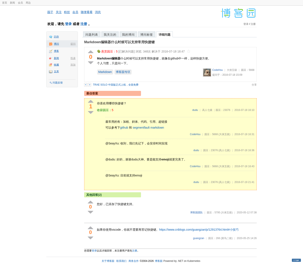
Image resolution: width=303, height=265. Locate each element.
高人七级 (207, 110)
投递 (73, 58)
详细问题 (164, 34)
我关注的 (110, 34)
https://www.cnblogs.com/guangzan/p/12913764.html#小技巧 (198, 229)
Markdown (105, 72)
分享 (254, 84)
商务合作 (134, 261)
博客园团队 (196, 212)
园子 (50, 12)
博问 (56, 43)
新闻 (12, 2)
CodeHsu (217, 70)
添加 (73, 64)
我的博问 (128, 34)
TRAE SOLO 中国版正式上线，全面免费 (115, 84)
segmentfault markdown (148, 127)
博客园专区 (123, 72)
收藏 (56, 64)
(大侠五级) (224, 134)
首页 (4, 2)
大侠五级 (232, 70)
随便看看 (87, 12)
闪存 (56, 36)
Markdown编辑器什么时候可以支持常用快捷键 (119, 42)
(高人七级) (224, 150)
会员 (20, 2)
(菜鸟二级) (227, 238)
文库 (56, 71)
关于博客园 (108, 261)
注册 (83, 24)
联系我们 (121, 261)
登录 (68, 24)
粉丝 (67, 12)
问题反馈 (58, 82)
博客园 (158, 261)
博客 (56, 51)
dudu (195, 110)
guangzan (198, 238)
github (124, 127)
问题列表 (91, 34)
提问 (73, 43)
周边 (28, 2)
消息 (98, 12)
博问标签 (146, 34)
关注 (59, 12)
